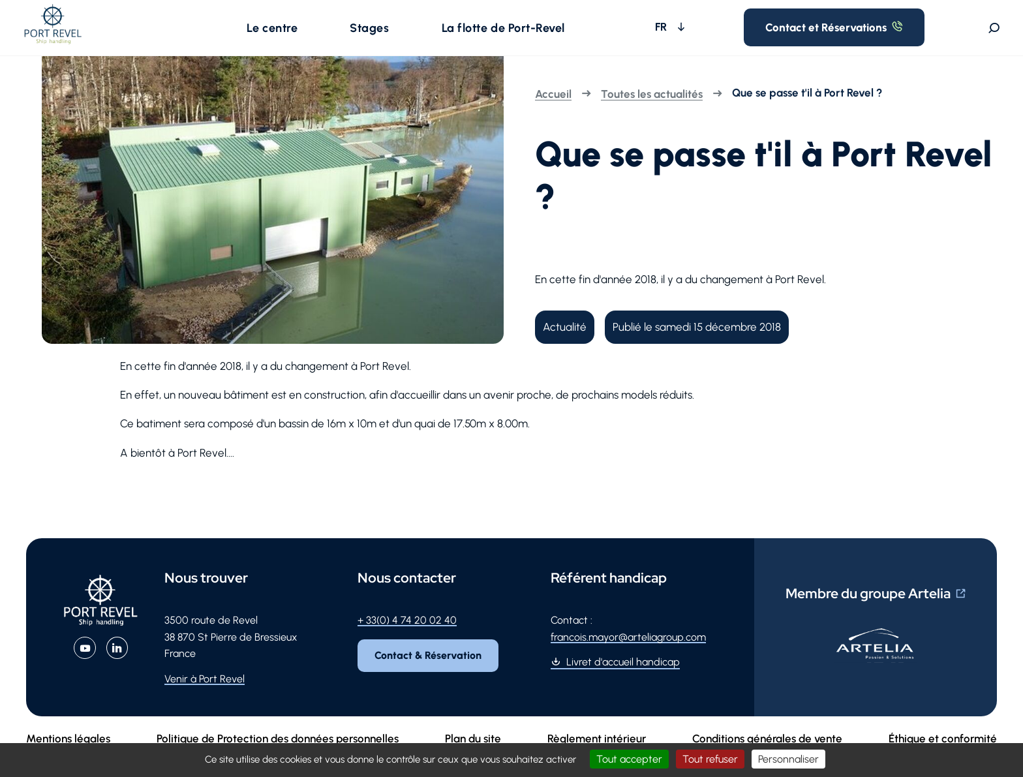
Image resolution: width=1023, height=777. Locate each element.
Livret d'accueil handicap (623, 677)
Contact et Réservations (862, 35)
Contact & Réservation (432, 673)
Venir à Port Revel (204, 694)
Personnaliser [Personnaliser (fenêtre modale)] (788, 759)
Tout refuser (710, 759)
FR (731, 34)
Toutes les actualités (652, 109)
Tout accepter (629, 759)
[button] (286, 35)
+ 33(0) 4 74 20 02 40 (407, 636)
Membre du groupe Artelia (868, 609)
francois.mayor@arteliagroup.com (628, 652)
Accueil (553, 109)
